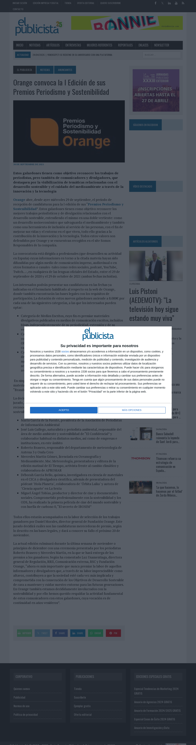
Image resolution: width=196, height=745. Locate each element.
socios (65, 351)
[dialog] (98, 372)
